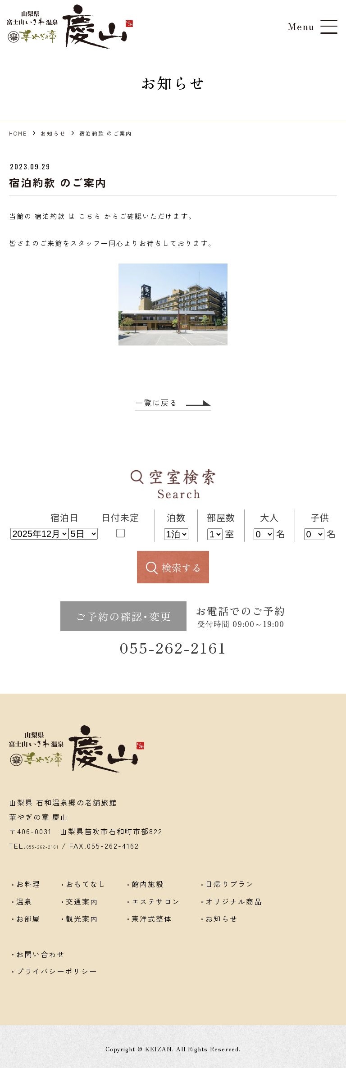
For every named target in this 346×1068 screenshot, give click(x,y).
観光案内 (82, 921)
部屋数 (221, 518)
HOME (18, 133)
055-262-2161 (173, 653)
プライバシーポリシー (56, 968)
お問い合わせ (40, 953)
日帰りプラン (229, 892)
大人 (269, 518)
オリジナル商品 (233, 906)
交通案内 (82, 906)
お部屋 (28, 921)
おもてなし (86, 892)
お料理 (28, 892)
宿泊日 (64, 518)
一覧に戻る (173, 403)
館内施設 (148, 892)
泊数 (176, 518)
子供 (319, 518)
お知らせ (53, 133)
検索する (181, 568)
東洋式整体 (152, 921)
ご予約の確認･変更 (123, 617)
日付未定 (120, 524)
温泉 (24, 906)
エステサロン (156, 906)
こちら (89, 216)
